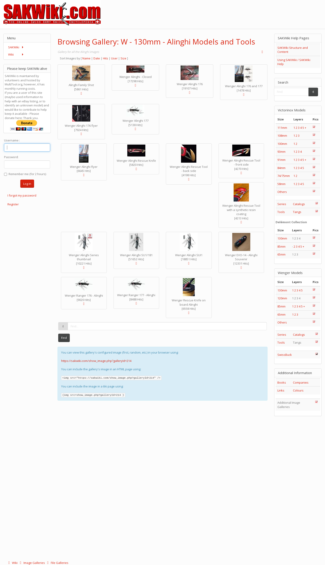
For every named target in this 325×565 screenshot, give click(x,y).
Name (86, 58)
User (114, 58)
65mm (281, 254)
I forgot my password (21, 195)
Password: (11, 157)
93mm (281, 152)
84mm (281, 168)
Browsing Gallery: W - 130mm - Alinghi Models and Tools (156, 42)
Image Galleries (32, 563)
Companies (301, 382)
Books (281, 382)
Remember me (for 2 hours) (25, 174)
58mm (281, 184)
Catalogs (299, 204)
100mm (282, 144)
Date (96, 58)
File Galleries (57, 563)
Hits (105, 58)
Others (282, 192)
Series (281, 204)
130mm (282, 238)
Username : (12, 140)
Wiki (12, 563)
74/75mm (283, 176)
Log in (27, 184)
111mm (282, 128)
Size (123, 58)
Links (280, 390)
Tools (281, 212)
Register (13, 204)
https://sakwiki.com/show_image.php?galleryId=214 (96, 361)
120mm (282, 298)
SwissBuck (284, 355)
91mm (281, 160)
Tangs (297, 212)
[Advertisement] (243, 10)
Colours (298, 390)
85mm (281, 246)
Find (64, 338)
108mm (282, 136)
